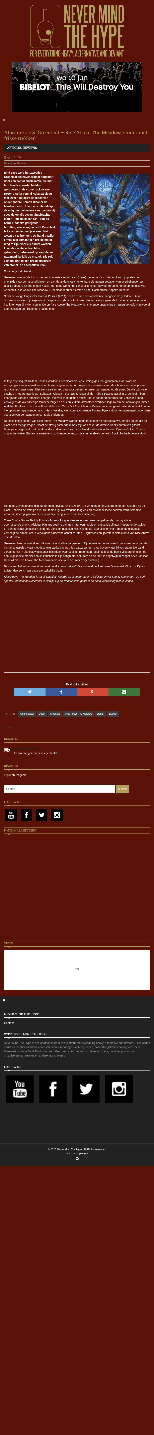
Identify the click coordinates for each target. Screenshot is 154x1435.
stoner (100, 713)
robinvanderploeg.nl (77, 1153)
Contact (9, 1023)
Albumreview (27, 713)
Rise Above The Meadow (78, 713)
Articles (14, 148)
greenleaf (55, 713)
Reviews (30, 148)
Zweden (113, 713)
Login (8, 775)
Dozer (42, 713)
